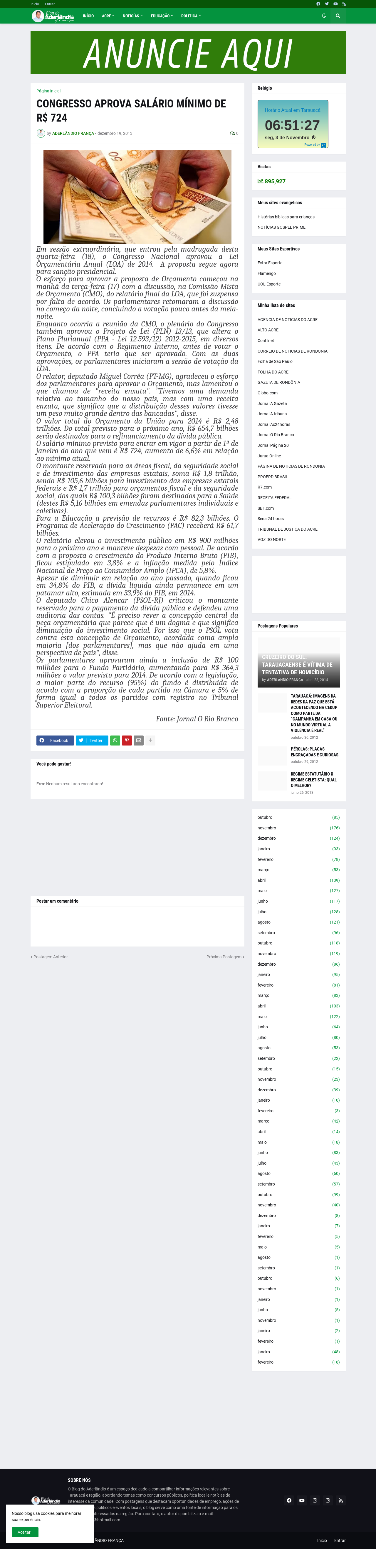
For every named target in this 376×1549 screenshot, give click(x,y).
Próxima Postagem (224, 956)
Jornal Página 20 (273, 445)
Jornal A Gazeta (272, 403)
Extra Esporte (270, 262)
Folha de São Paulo (275, 361)
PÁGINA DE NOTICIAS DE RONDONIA (291, 466)
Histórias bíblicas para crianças (286, 217)
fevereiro (299, 860)
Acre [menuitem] (106, 16)
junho (299, 901)
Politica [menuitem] (189, 16)
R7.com (265, 487)
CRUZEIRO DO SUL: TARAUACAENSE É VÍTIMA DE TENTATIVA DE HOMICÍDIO (297, 664)
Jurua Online (269, 456)
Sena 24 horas (271, 518)
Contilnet (266, 340)
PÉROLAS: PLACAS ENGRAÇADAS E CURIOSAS (314, 752)
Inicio (35, 4)
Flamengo (267, 273)
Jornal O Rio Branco (276, 434)
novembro (299, 828)
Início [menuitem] (88, 16)
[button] (324, 16)
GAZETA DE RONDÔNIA (279, 382)
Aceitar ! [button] (25, 1532)
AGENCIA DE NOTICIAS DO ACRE (288, 319)
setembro (299, 933)
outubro (299, 818)
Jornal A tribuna (272, 413)
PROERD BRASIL (273, 476)
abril (299, 881)
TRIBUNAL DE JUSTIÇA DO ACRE (288, 529)
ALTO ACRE (268, 330)
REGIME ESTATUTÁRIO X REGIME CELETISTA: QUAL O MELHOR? (314, 779)
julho (299, 912)
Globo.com (268, 393)
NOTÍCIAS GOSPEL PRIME (282, 227)
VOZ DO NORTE (272, 539)
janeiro (299, 849)
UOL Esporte (269, 284)
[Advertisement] (137, 847)
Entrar (50, 4)
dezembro (299, 838)
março (299, 870)
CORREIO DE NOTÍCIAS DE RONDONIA (293, 351)
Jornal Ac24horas (274, 424)
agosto (299, 922)
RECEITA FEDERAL (275, 497)
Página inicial (48, 91)
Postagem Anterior (50, 956)
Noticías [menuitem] (131, 16)
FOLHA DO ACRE (273, 372)
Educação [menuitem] (160, 16)
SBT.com (266, 508)
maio (299, 891)
